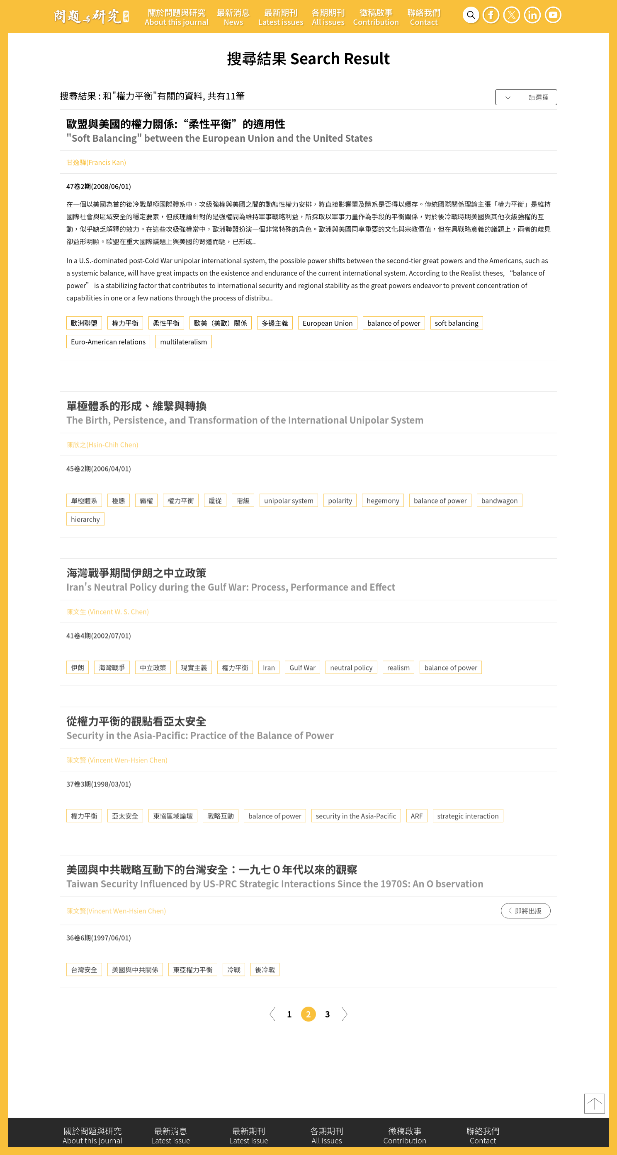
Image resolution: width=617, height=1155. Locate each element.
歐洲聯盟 (84, 325)
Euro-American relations (108, 344)
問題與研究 (91, 16)
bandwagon (499, 519)
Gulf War (302, 686)
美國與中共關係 (135, 988)
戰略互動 (220, 834)
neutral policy (351, 686)
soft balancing (457, 325)
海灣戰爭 (112, 686)
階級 (243, 519)
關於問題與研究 (177, 16)
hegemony (383, 519)
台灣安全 (84, 988)
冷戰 (233, 988)
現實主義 (194, 686)
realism (398, 686)
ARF (417, 834)
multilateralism (183, 344)
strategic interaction (468, 834)
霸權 (146, 519)
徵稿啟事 (376, 16)
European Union (328, 325)
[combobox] (526, 97)
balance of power (393, 325)
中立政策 (153, 686)
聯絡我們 (423, 16)
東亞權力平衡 (193, 988)
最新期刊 (281, 16)
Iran (269, 686)
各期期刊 (328, 16)
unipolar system (288, 519)
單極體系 (84, 519)
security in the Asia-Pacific (356, 834)
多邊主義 (275, 325)
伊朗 (77, 686)
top (594, 1108)
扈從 (215, 519)
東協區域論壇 (173, 834)
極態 (118, 519)
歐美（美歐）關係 (220, 325)
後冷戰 (265, 988)
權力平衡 (125, 325)
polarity (340, 519)
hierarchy (85, 538)
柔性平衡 (166, 325)
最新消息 (233, 16)
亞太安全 (125, 834)
